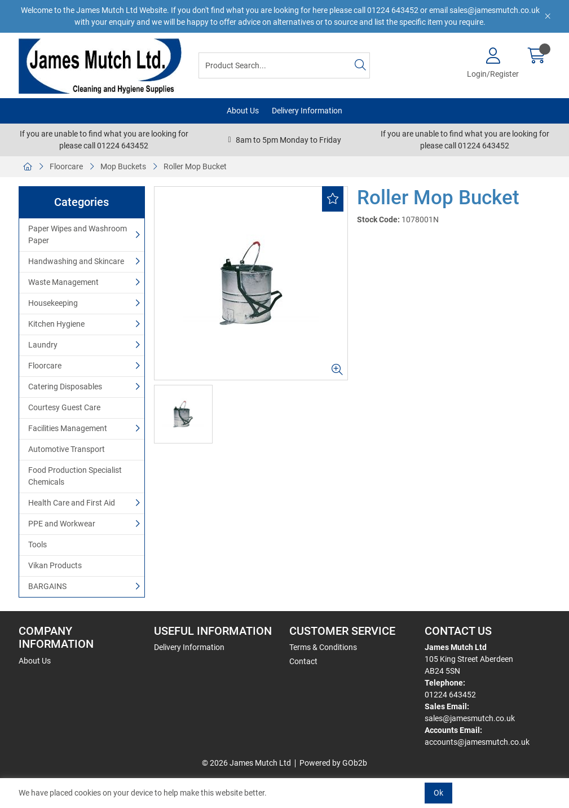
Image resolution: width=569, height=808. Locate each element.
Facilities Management (67, 428)
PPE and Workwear (61, 523)
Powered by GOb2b (333, 762)
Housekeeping (53, 303)
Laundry (43, 344)
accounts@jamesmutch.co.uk (477, 741)
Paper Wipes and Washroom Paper (77, 234)
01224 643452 (450, 694)
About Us (243, 110)
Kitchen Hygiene (56, 323)
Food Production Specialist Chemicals (75, 476)
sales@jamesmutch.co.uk (470, 718)
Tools (37, 544)
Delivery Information (307, 110)
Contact (303, 661)
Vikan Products (55, 565)
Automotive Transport (66, 449)
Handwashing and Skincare (76, 261)
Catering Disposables (65, 386)
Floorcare (66, 166)
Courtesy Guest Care (64, 407)
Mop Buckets (123, 166)
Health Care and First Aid (71, 502)
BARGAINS (47, 586)
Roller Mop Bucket (195, 166)
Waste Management (63, 282)
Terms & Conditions (323, 647)
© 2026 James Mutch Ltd (246, 762)
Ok (438, 792)
